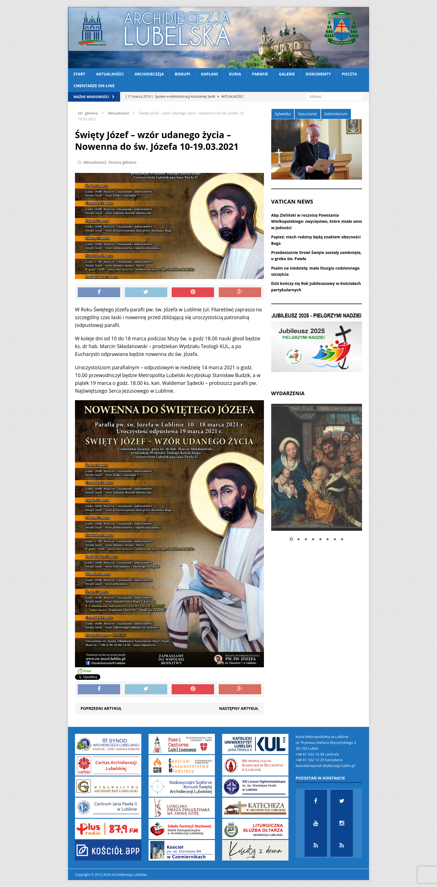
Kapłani (209, 74)
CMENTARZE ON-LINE (94, 85)
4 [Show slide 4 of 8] (313, 540)
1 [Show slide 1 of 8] (291, 540)
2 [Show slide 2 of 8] (298, 540)
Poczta (349, 74)
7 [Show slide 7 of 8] (335, 540)
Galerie (287, 74)
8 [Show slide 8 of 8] (342, 540)
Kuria (235, 74)
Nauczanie (307, 113)
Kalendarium (336, 113)
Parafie (260, 74)
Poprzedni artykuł (101, 708)
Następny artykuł (238, 708)
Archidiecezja (149, 74)
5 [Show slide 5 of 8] (320, 540)
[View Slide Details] (316, 342)
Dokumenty (318, 74)
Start (79, 74)
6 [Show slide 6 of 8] (327, 540)
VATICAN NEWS (292, 201)
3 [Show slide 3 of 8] (306, 540)
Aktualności (110, 74)
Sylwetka (283, 113)
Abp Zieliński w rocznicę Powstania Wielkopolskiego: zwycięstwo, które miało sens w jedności (316, 221)
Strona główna (122, 162)
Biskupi (182, 74)
